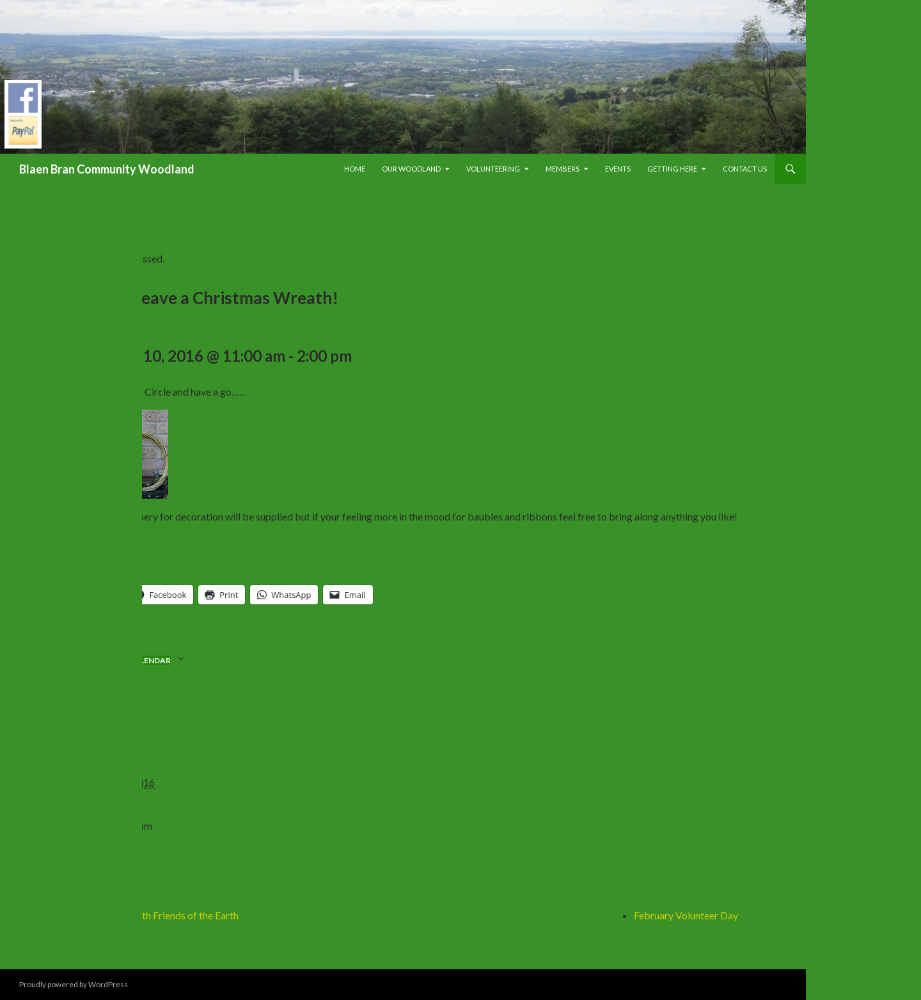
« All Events (93, 217)
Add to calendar (134, 660)
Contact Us (745, 169)
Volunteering (493, 169)
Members (562, 169)
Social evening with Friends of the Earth (153, 915)
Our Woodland (411, 169)
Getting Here (672, 169)
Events (618, 169)
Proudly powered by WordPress (73, 984)
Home (354, 169)
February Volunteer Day (686, 915)
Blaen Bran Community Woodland (106, 169)
